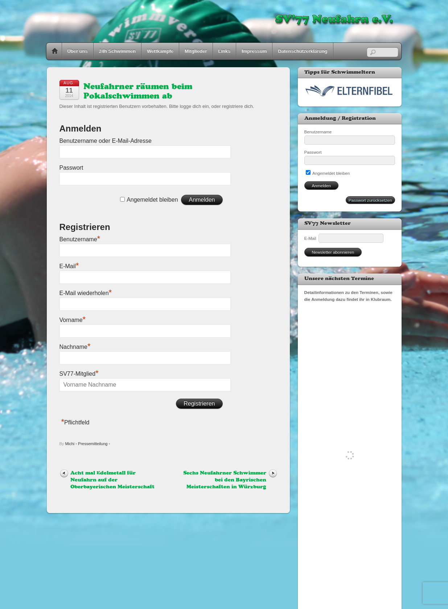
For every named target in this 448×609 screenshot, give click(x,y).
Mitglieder (196, 51)
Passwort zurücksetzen (370, 200)
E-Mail (69, 266)
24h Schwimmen (117, 51)
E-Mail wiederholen (85, 293)
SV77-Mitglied (79, 374)
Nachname (75, 347)
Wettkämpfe (160, 51)
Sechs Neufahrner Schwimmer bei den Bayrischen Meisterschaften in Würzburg (224, 480)
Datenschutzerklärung (302, 51)
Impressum (254, 51)
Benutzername (79, 239)
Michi (69, 443)
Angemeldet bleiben (152, 200)
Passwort (71, 168)
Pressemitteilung (92, 443)
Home (54, 51)
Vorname (72, 320)
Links (224, 51)
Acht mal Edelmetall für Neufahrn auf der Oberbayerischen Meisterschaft (112, 480)
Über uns (77, 51)
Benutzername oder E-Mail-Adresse (105, 141)
